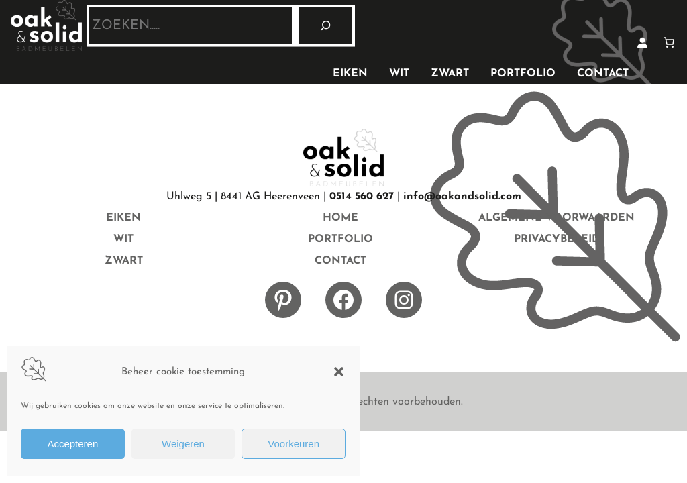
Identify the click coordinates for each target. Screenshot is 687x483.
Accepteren (72, 443)
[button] (339, 371)
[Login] (642, 42)
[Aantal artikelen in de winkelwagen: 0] (668, 42)
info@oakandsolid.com (462, 196)
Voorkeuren (293, 443)
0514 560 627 (361, 196)
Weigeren (183, 443)
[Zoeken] (325, 25)
